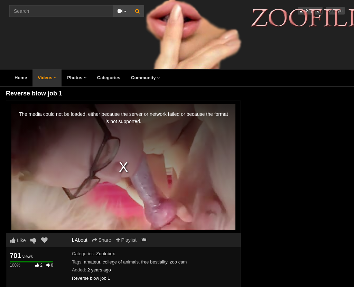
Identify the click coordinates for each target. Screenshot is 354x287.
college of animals (121, 262)
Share (101, 240)
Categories (108, 77)
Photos (76, 77)
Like (18, 240)
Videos (47, 77)
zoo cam (178, 262)
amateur (92, 262)
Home (21, 77)
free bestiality (154, 262)
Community (145, 77)
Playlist (126, 240)
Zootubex (105, 253)
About (79, 240)
